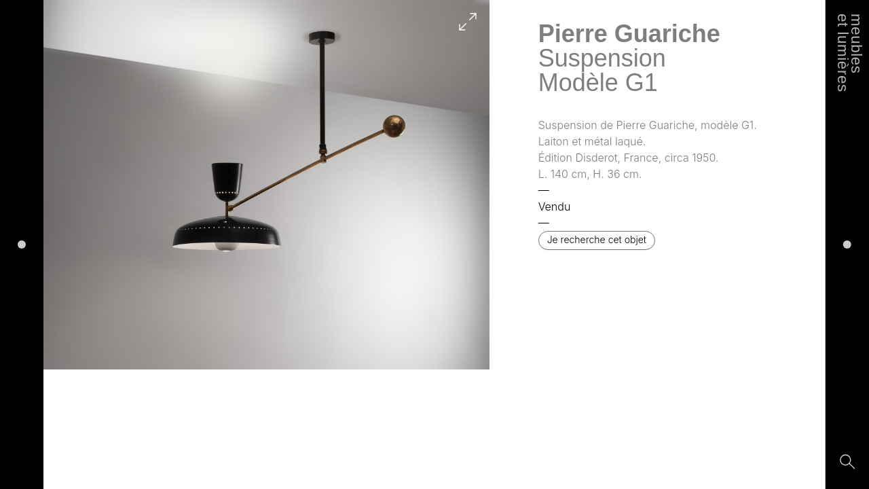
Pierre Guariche (629, 34)
